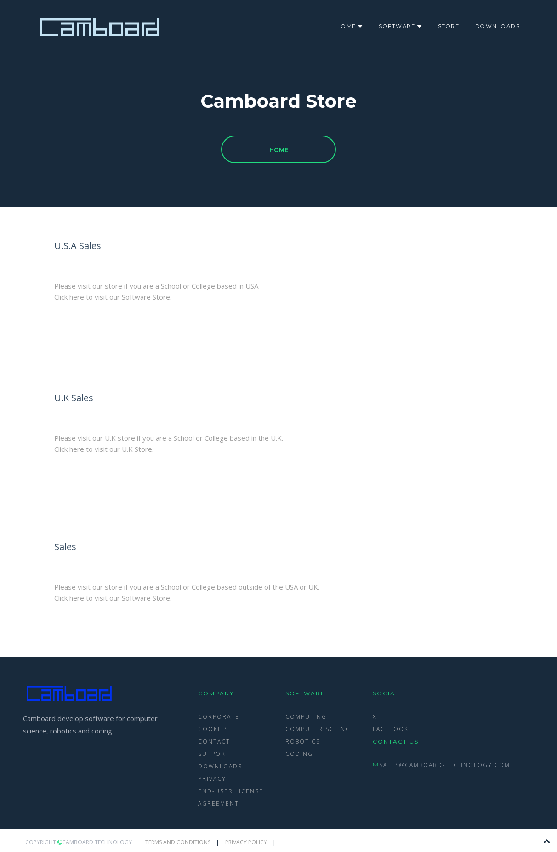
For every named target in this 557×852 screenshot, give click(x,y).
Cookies (213, 729)
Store (449, 26)
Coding (299, 754)
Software (400, 25)
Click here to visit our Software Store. (112, 296)
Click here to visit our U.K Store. (103, 449)
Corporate (218, 717)
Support (214, 754)
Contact (214, 741)
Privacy (212, 779)
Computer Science (319, 729)
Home (349, 25)
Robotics (302, 741)
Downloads (497, 26)
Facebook (391, 729)
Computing (306, 717)
